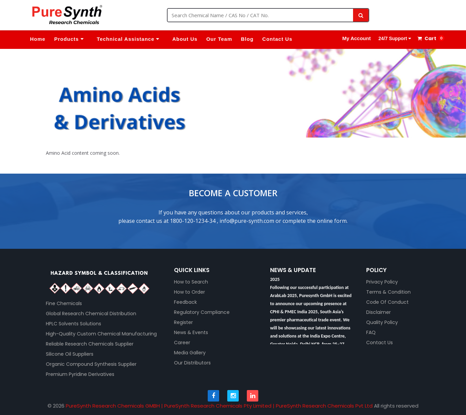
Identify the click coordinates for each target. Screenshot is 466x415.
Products (69, 39)
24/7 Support (394, 38)
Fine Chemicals (64, 303)
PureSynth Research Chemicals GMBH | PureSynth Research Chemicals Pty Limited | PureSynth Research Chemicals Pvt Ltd (219, 405)
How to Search (191, 281)
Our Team (219, 39)
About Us (185, 39)
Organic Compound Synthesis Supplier (91, 364)
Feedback (185, 302)
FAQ (371, 332)
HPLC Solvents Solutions (73, 323)
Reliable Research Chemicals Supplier (90, 343)
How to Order (189, 292)
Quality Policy (382, 322)
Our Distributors (192, 362)
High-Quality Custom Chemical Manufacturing (101, 333)
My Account (356, 38)
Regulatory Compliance (202, 312)
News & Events (191, 332)
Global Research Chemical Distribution (91, 313)
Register (183, 322)
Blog (247, 39)
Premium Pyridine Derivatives (80, 374)
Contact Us (277, 39)
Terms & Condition (388, 292)
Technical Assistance (128, 39)
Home (38, 39)
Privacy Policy (382, 281)
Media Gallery (190, 352)
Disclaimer (378, 312)
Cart (426, 38)
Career (182, 342)
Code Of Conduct (387, 302)
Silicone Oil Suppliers (69, 354)
